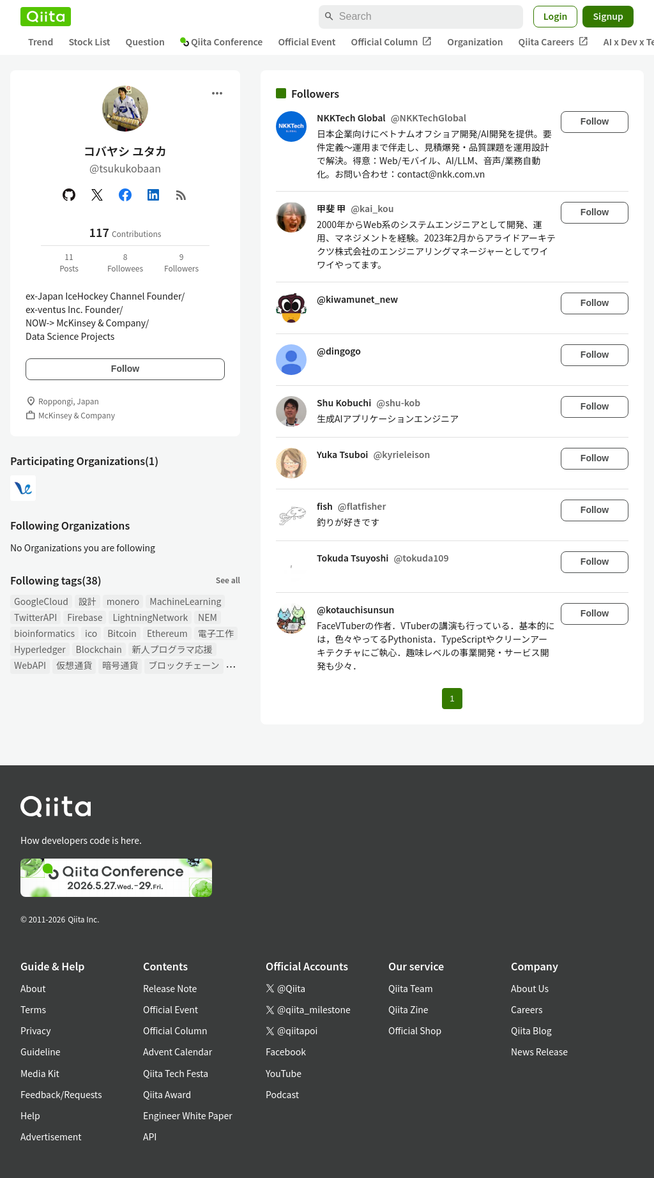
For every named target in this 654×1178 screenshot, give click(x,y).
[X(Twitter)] (97, 195)
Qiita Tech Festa (175, 1073)
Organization (475, 41)
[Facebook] (125, 195)
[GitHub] (69, 195)
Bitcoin (122, 633)
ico (91, 633)
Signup (608, 16)
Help (30, 1115)
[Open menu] (217, 93)
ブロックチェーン (183, 665)
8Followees (125, 262)
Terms (33, 1009)
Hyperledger (40, 649)
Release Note (170, 988)
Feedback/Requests (61, 1094)
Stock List (89, 41)
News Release (539, 1051)
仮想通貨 (74, 665)
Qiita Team (410, 988)
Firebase (84, 617)
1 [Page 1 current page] (452, 698)
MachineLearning (185, 601)
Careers (526, 1009)
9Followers (181, 262)
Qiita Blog (531, 1030)
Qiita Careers (553, 42)
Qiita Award (167, 1094)
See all (228, 579)
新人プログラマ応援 (172, 649)
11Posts (69, 262)
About (32, 988)
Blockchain (99, 649)
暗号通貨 (120, 665)
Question (145, 41)
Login (556, 16)
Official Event (306, 41)
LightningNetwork (150, 617)
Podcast (282, 1094)
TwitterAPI (35, 617)
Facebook (286, 1051)
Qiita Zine (408, 1009)
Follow (125, 368)
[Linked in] (153, 195)
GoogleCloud (41, 601)
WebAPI (30, 665)
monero (123, 601)
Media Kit (39, 1073)
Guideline (40, 1051)
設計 (87, 601)
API (149, 1136)
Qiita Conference (221, 41)
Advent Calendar (177, 1051)
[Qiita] (45, 16)
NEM (207, 617)
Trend (40, 41)
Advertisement (51, 1136)
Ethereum (167, 633)
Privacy (35, 1030)
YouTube (283, 1073)
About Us (530, 988)
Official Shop (414, 1030)
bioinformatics (44, 633)
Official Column (391, 42)
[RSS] (181, 195)
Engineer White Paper (187, 1115)
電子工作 (216, 633)
